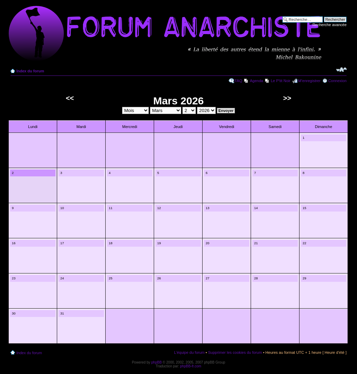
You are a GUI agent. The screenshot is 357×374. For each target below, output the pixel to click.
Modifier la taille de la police (341, 69)
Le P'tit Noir (281, 81)
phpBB (156, 362)
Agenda (256, 81)
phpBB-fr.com (191, 366)
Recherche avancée (329, 25)
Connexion (337, 81)
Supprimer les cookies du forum (235, 352)
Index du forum (30, 71)
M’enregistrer (309, 81)
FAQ (238, 81)
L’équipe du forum (189, 352)
